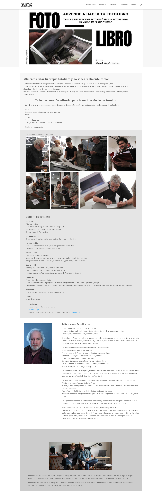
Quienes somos (91, 5)
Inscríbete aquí (33, 309)
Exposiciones (124, 5)
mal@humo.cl (76, 312)
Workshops (102, 5)
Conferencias (113, 5)
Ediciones (134, 5)
